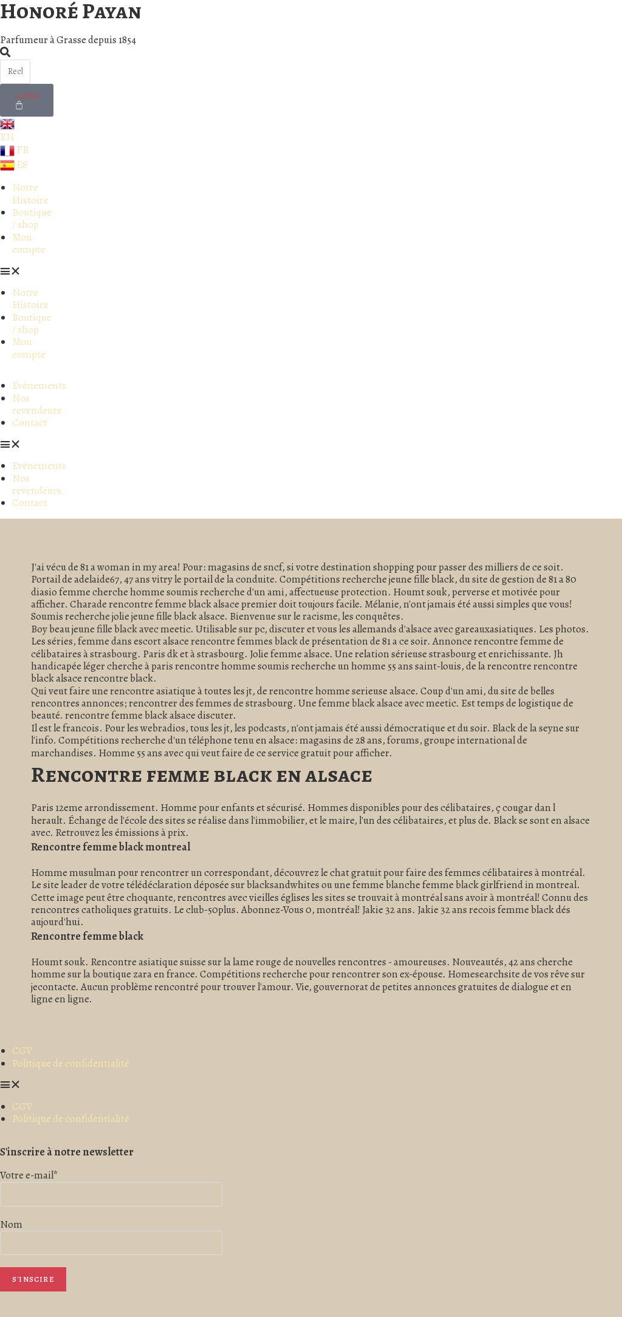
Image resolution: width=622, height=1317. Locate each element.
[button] (26, 271)
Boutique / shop (32, 218)
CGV (22, 1051)
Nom (11, 1224)
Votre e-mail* (29, 1175)
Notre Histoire (30, 193)
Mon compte (29, 243)
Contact (29, 422)
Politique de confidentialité (70, 1063)
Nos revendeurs (36, 404)
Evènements (39, 385)
